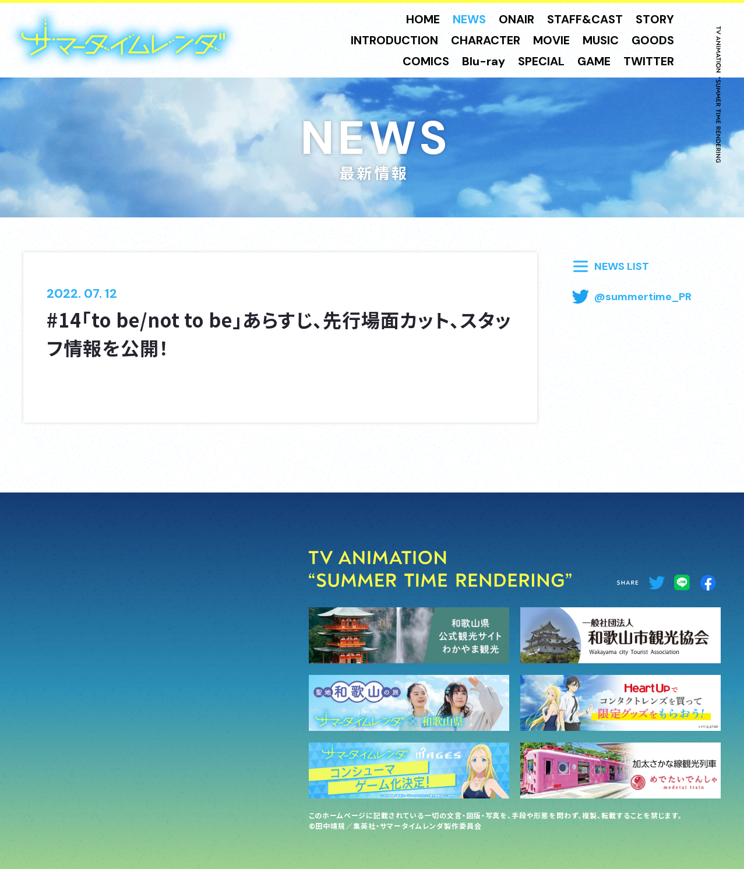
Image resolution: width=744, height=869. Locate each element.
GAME (594, 61)
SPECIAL (541, 61)
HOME (423, 19)
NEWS (469, 19)
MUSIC (601, 40)
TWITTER (648, 61)
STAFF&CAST (585, 19)
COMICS (426, 61)
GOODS (653, 40)
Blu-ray (483, 61)
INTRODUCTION (394, 40)
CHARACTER (485, 40)
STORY (655, 19)
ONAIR (516, 19)
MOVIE (551, 40)
